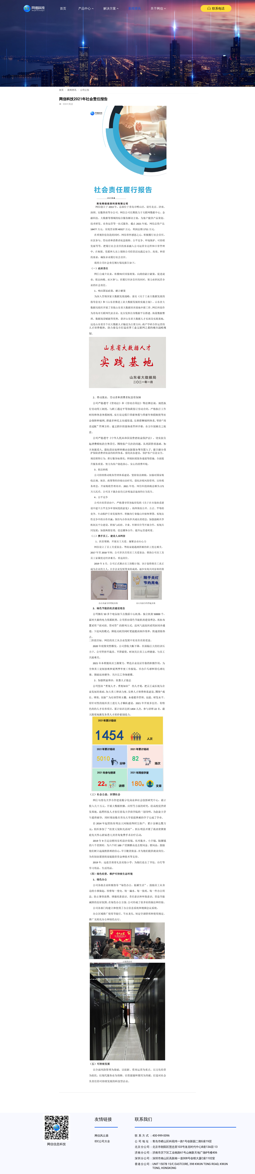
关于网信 (158, 8)
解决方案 (111, 8)
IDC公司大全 (102, 1141)
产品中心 (86, 8)
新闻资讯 (134, 8)
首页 (63, 8)
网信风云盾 (101, 1135)
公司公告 (84, 90)
